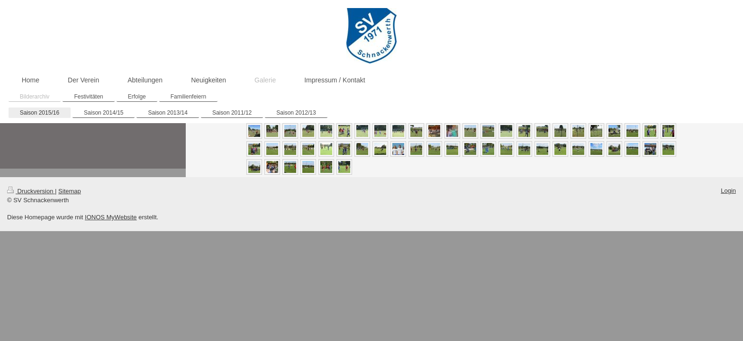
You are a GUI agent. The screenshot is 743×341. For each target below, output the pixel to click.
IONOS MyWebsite (111, 217)
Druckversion (31, 191)
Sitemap (69, 191)
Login (728, 190)
